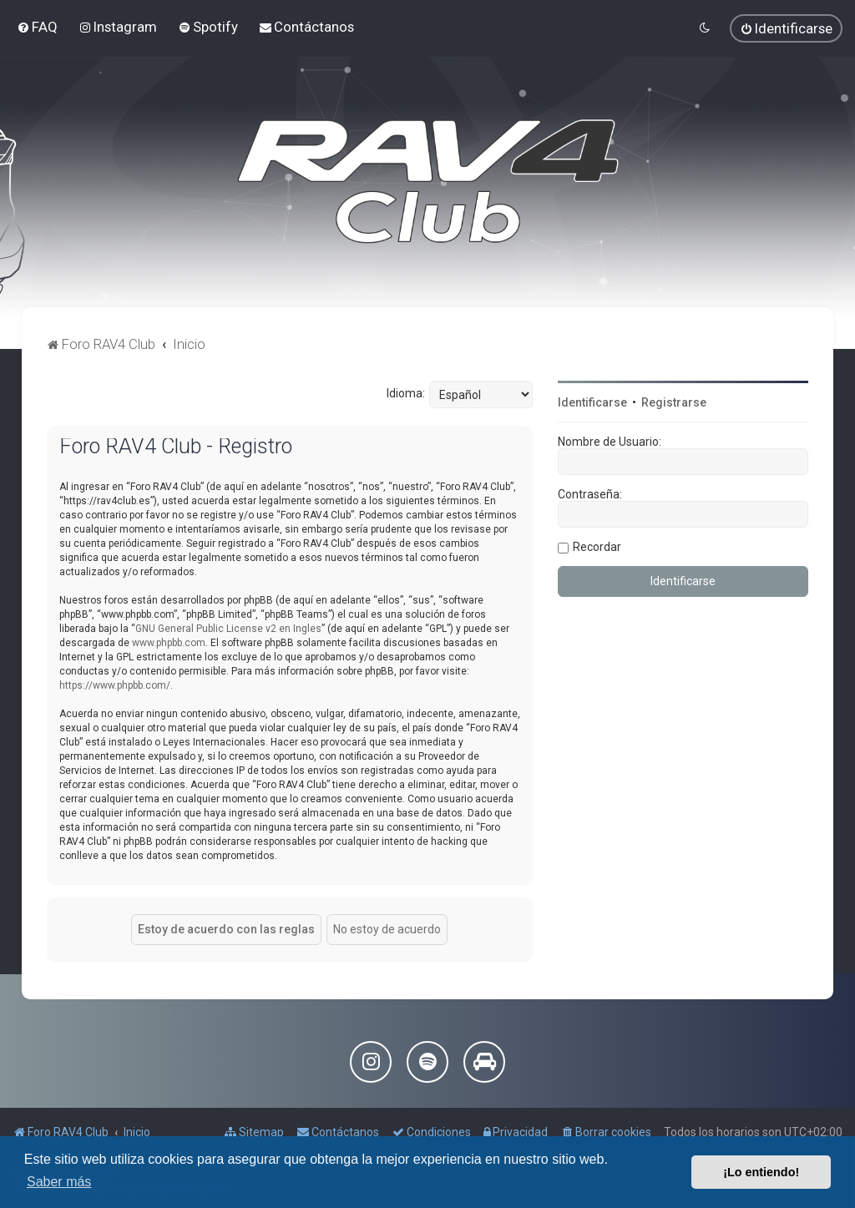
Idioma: (406, 393)
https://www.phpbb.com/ (114, 685)
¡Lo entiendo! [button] (761, 1172)
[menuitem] (37, 26)
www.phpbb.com (168, 643)
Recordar (597, 546)
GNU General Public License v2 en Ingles (228, 628)
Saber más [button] (59, 1182)
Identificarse (592, 402)
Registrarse (673, 402)
